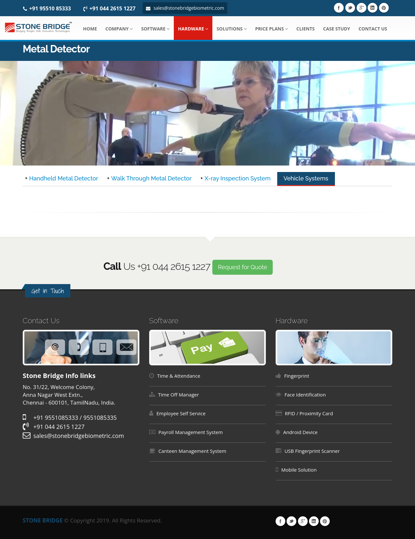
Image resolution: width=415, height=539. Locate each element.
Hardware (193, 29)
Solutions (232, 29)
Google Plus (361, 8)
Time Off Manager (178, 394)
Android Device (300, 432)
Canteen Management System (192, 451)
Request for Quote (242, 267)
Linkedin (372, 8)
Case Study (336, 29)
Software (155, 29)
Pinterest (384, 8)
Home (90, 29)
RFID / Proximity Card (309, 413)
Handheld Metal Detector (63, 178)
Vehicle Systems (306, 178)
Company (119, 29)
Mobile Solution (298, 469)
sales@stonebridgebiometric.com (185, 8)
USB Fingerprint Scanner (311, 451)
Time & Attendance (178, 376)
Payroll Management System (190, 432)
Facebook (339, 8)
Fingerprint (296, 376)
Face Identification (305, 394)
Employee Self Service (181, 413)
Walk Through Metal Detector (151, 178)
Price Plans (271, 29)
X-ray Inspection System (238, 178)
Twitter (350, 8)
